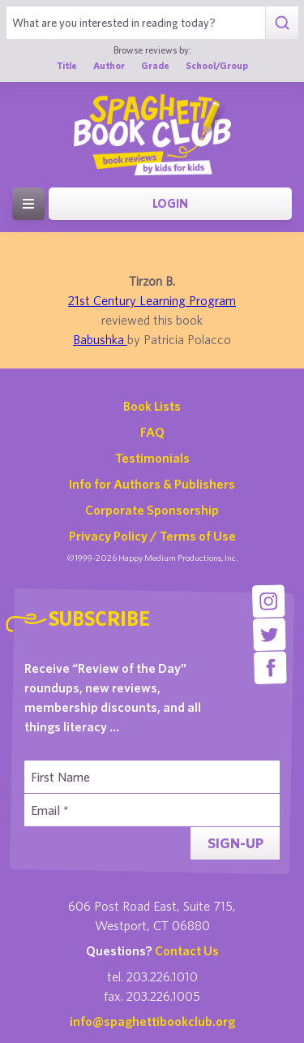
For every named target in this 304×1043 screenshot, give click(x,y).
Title (67, 65)
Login (170, 203)
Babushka (100, 339)
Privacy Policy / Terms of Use (152, 535)
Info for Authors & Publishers (152, 483)
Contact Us (187, 950)
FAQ (152, 432)
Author (109, 65)
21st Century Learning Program (152, 300)
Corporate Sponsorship (152, 509)
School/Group (217, 65)
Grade (155, 65)
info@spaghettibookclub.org (152, 1021)
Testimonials (152, 457)
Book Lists (152, 406)
